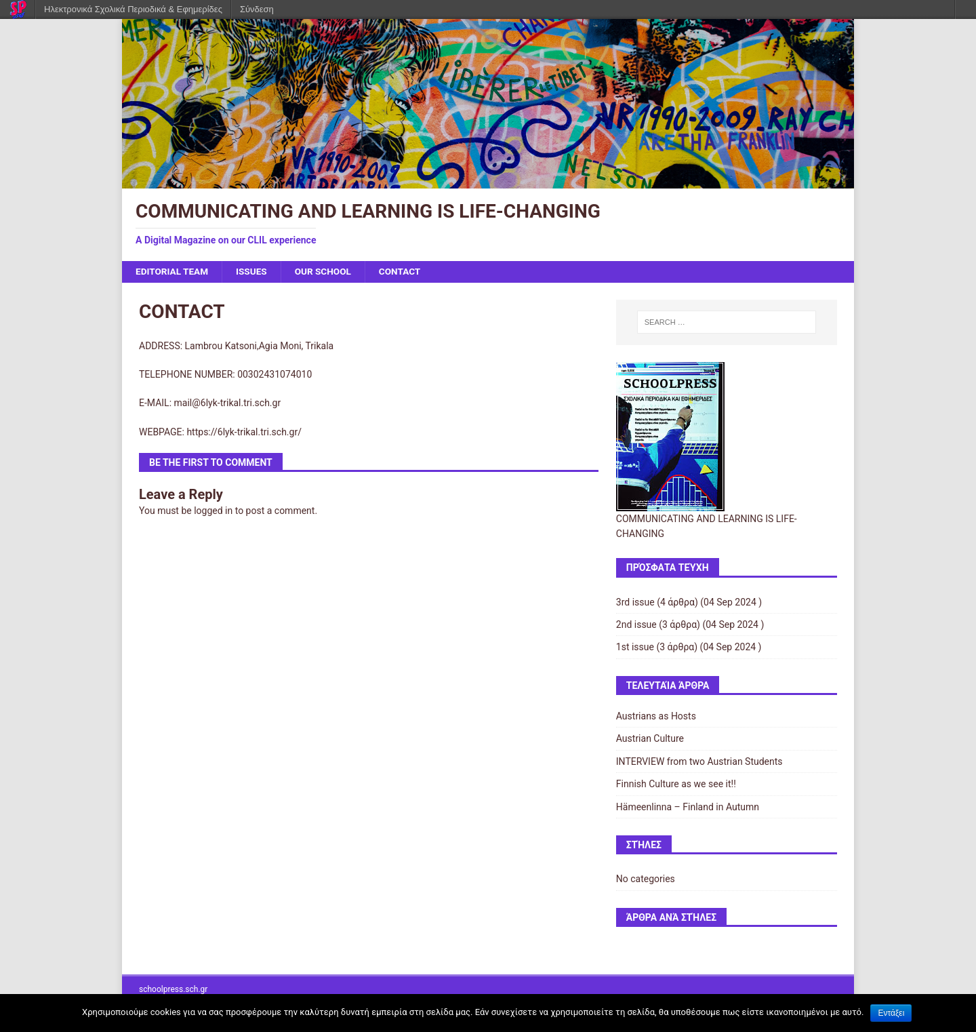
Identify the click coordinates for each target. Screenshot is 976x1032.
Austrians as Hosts (656, 716)
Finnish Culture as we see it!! (676, 784)
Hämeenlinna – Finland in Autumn (687, 806)
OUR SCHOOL (327, 271)
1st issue (635, 647)
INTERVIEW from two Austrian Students (699, 761)
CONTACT (405, 271)
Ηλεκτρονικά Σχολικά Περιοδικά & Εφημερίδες (133, 9)
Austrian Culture (650, 739)
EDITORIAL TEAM (173, 271)
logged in (213, 511)
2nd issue (636, 625)
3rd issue (635, 602)
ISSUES (254, 271)
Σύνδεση (257, 9)
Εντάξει (891, 1013)
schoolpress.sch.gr (173, 989)
